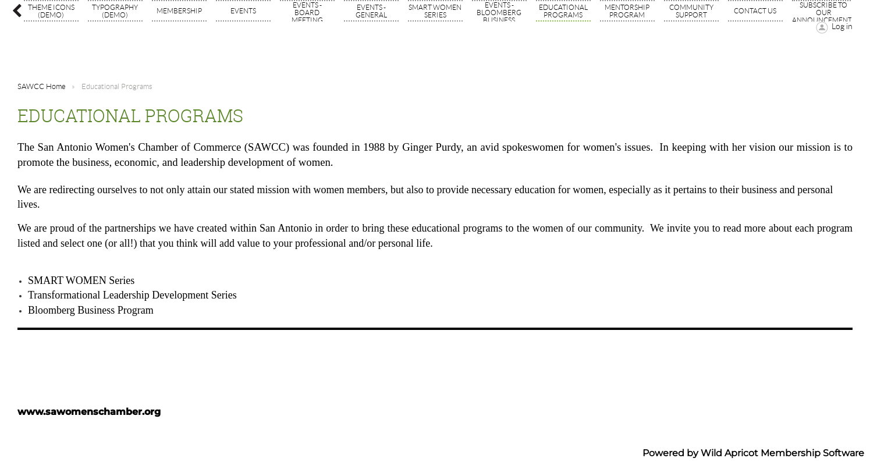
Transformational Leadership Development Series (132, 295)
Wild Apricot (729, 453)
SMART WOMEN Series (81, 280)
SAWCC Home (41, 86)
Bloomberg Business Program (91, 310)
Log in (842, 26)
